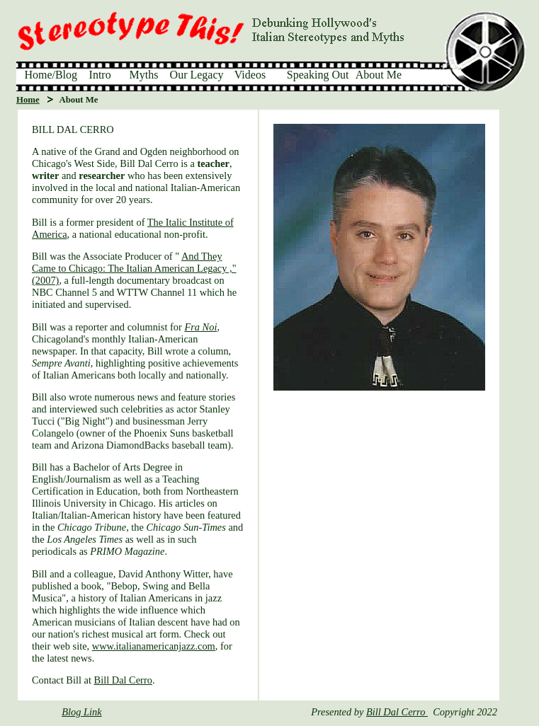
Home (28, 100)
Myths (144, 75)
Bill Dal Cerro (123, 680)
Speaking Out (318, 75)
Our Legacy (197, 75)
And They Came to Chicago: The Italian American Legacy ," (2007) (134, 268)
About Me (379, 75)
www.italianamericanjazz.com (153, 646)
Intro (100, 75)
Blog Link (81, 712)
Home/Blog (50, 75)
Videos (250, 75)
